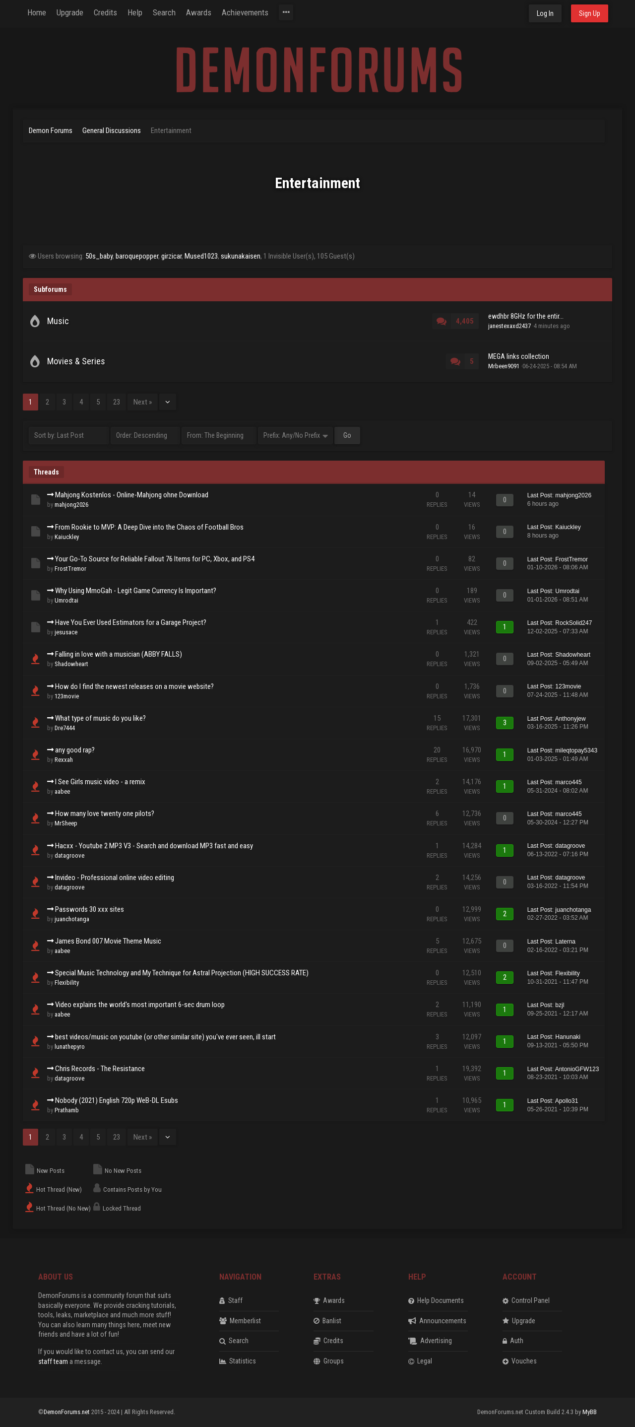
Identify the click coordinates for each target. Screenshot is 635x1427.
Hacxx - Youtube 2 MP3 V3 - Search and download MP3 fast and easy (154, 845)
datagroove (69, 855)
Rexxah (64, 759)
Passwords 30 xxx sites (89, 909)
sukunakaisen (240, 256)
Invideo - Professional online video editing (114, 877)
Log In (545, 13)
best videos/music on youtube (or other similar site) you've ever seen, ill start (165, 1036)
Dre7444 (65, 728)
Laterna (565, 941)
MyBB (589, 1412)
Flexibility (67, 982)
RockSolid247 (573, 622)
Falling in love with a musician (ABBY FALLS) (118, 654)
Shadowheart (71, 664)
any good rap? (75, 750)
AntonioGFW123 (577, 1069)
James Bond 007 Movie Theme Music (108, 941)
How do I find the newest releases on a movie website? (134, 686)
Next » (142, 402)
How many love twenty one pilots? (104, 813)
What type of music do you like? (100, 718)
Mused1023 (201, 256)
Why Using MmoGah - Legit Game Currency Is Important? (135, 590)
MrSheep (66, 823)
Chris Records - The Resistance (100, 1068)
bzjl (559, 1005)
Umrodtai (66, 600)
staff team (53, 1361)
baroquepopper (137, 256)
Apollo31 (566, 1100)
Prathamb (67, 1110)
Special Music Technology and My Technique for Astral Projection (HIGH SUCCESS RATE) (182, 972)
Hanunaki (567, 1036)
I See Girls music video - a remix (100, 781)
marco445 (568, 782)
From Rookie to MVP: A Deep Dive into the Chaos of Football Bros (149, 527)
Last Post (539, 495)
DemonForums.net (67, 1412)
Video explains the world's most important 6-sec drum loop (140, 1004)
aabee (62, 791)
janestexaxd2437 (509, 326)
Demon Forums (50, 130)
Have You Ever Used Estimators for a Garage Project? (130, 622)
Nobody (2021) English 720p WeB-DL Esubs (116, 1100)
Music (58, 321)
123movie (67, 696)
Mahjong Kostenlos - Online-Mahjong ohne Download (131, 494)
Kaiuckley (67, 537)
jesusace (66, 632)
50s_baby (99, 256)
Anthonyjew (570, 718)
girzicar (171, 256)
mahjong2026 (71, 504)
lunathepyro (70, 1046)
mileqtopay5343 (576, 750)
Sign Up (589, 13)
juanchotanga (72, 919)
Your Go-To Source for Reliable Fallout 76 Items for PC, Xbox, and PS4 (154, 558)
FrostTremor (70, 568)
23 (116, 402)
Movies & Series (76, 361)
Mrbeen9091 (503, 366)
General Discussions (111, 130)
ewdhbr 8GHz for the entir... (526, 316)
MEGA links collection (518, 356)
